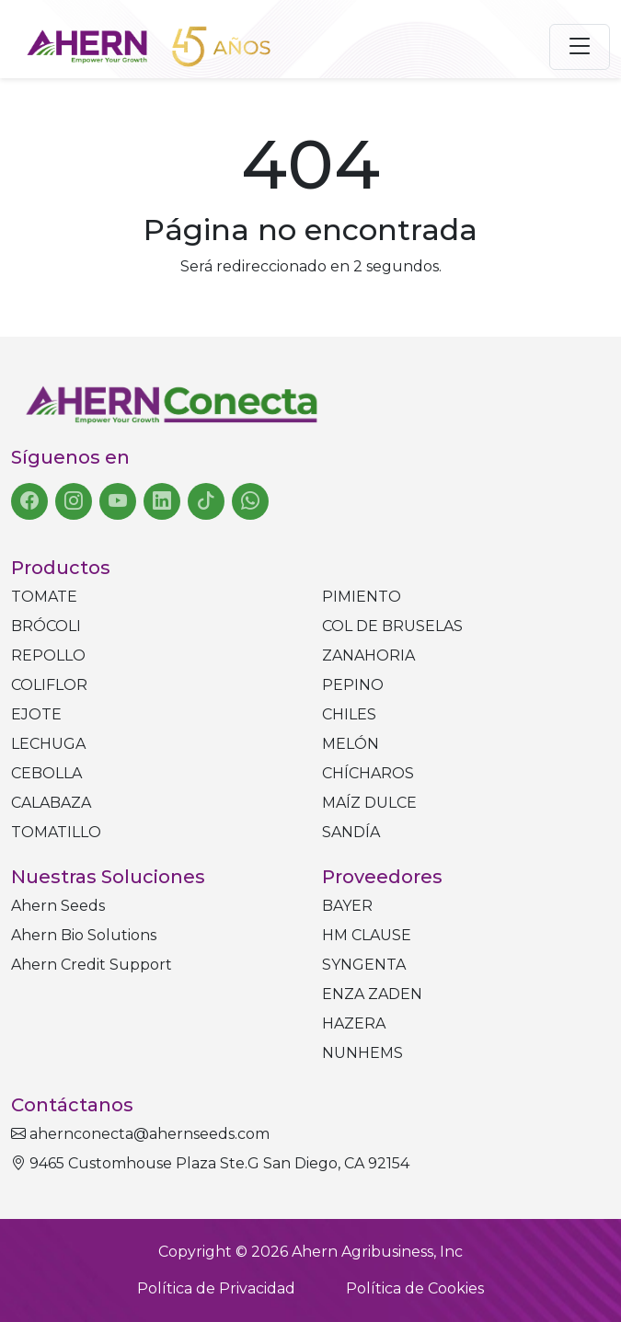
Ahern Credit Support (91, 964)
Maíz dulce (369, 802)
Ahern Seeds (58, 905)
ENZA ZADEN (372, 994)
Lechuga (48, 744)
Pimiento (361, 596)
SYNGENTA (364, 964)
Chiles (349, 714)
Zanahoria (368, 655)
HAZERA (353, 1023)
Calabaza (51, 802)
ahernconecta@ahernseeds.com (140, 1134)
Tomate (44, 596)
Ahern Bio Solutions (83, 935)
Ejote (36, 714)
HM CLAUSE (366, 935)
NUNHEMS (362, 1053)
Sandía (351, 832)
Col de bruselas (392, 626)
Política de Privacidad (216, 1288)
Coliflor (49, 685)
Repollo (48, 655)
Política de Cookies (415, 1288)
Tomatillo (56, 832)
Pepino (353, 685)
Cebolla (46, 773)
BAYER (347, 905)
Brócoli (46, 626)
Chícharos (368, 773)
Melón (350, 744)
